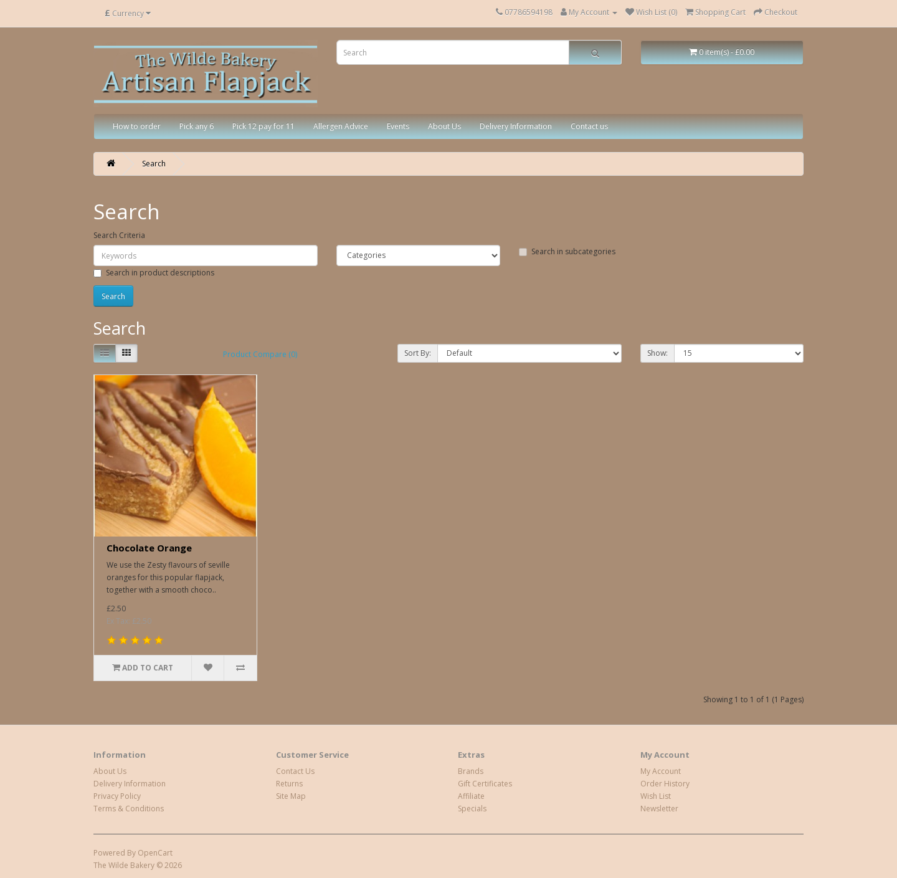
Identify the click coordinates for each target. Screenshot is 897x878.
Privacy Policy (117, 796)
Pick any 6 (196, 126)
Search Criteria (119, 235)
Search (154, 163)
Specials (472, 808)
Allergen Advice (340, 126)
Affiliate (471, 796)
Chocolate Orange (149, 548)
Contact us (589, 126)
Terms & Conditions (128, 808)
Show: (657, 353)
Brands (470, 771)
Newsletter (659, 808)
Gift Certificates (485, 783)
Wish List (655, 796)
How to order (137, 126)
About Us (444, 126)
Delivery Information (516, 126)
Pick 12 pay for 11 (263, 126)
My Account (660, 771)
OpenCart (155, 852)
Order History (665, 783)
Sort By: (417, 353)
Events (398, 126)
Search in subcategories (567, 251)
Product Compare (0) (260, 354)
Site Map (291, 796)
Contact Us (295, 771)
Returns (289, 783)
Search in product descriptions (153, 272)
